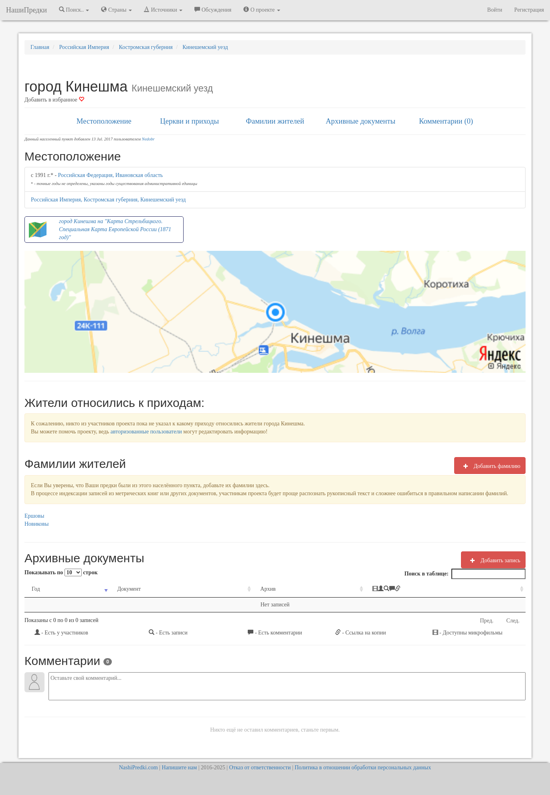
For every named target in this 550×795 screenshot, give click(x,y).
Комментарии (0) (446, 121)
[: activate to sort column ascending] (445, 589)
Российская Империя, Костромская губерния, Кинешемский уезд (108, 200)
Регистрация (529, 10)
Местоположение (104, 121)
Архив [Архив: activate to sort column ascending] (267, 589)
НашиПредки (26, 10)
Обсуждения (212, 9)
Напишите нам (179, 768)
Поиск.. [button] (74, 9)
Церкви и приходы (189, 121)
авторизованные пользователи (146, 432)
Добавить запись (493, 560)
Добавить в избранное (54, 100)
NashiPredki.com (138, 768)
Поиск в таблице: (465, 574)
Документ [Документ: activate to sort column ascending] (129, 589)
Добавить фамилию (489, 466)
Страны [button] (116, 9)
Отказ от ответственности (260, 768)
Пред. (486, 621)
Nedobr (148, 139)
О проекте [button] (261, 9)
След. (513, 621)
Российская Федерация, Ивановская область (110, 175)
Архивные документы (360, 121)
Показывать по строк (60, 572)
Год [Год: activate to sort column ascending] (36, 589)
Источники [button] (163, 9)
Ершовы (34, 516)
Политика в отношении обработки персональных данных (363, 768)
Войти (494, 10)
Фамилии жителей (275, 121)
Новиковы (36, 524)
